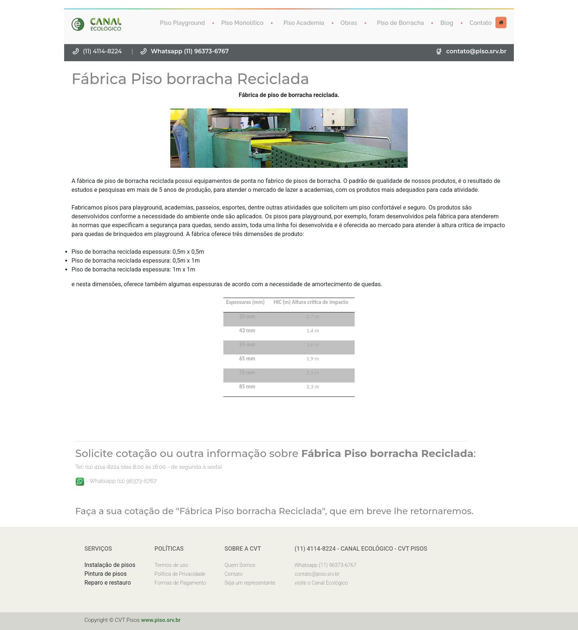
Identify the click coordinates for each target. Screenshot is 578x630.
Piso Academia (303, 22)
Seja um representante (249, 583)
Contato (481, 22)
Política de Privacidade (179, 574)
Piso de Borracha (400, 22)
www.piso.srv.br (161, 620)
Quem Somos (239, 565)
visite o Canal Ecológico (321, 583)
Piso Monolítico (242, 22)
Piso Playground (182, 22)
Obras (349, 22)
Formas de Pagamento (180, 583)
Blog (446, 22)
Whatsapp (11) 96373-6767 (190, 50)
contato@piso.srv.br (476, 50)
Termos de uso (171, 565)
